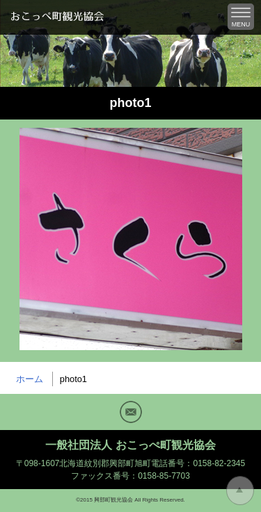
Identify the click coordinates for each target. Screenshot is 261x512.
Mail (131, 412)
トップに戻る (240, 490)
